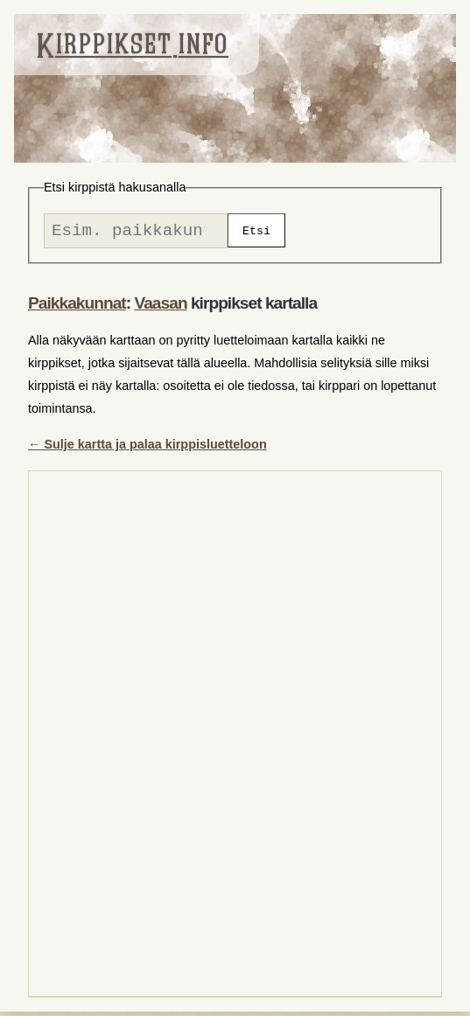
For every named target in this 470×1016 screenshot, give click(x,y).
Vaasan (160, 307)
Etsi (256, 232)
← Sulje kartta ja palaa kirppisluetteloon (147, 449)
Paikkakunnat (77, 307)
